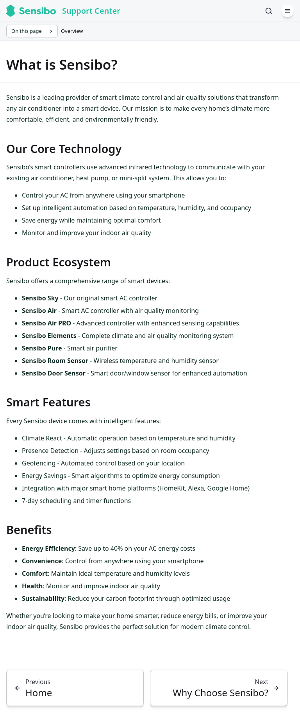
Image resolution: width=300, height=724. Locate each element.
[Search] (268, 11)
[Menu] (287, 11)
